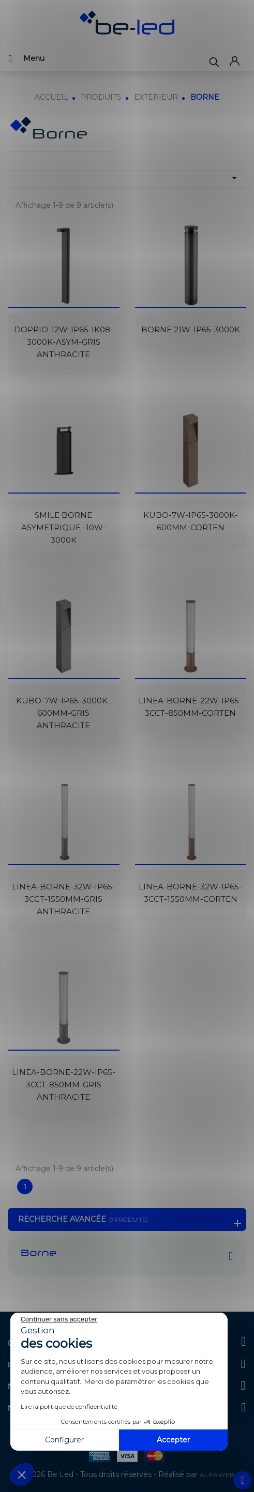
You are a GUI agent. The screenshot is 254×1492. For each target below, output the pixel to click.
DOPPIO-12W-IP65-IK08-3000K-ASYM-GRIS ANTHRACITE (63, 342)
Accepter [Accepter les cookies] (173, 1439)
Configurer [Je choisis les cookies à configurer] (64, 1439)
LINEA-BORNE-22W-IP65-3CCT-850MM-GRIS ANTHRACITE (63, 1084)
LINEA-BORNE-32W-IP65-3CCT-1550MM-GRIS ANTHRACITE (63, 899)
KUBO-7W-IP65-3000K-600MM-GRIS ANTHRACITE (63, 713)
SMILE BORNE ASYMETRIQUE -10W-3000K (63, 527)
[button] (21, 1474)
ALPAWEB (217, 1475)
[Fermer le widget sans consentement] (59, 1319)
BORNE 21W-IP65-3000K (190, 329)
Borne (39, 1254)
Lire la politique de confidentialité (69, 1406)
